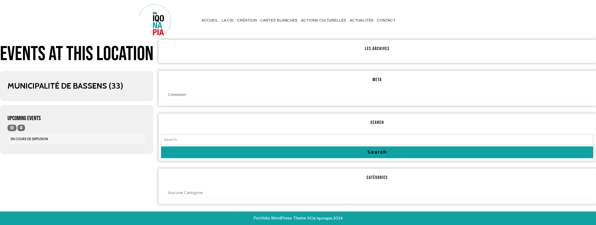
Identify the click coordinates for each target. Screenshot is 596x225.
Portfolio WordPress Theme (280, 218)
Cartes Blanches (279, 20)
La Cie (228, 20)
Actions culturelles (323, 20)
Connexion (177, 94)
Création (247, 20)
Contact (386, 20)
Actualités (361, 20)
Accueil (210, 20)
